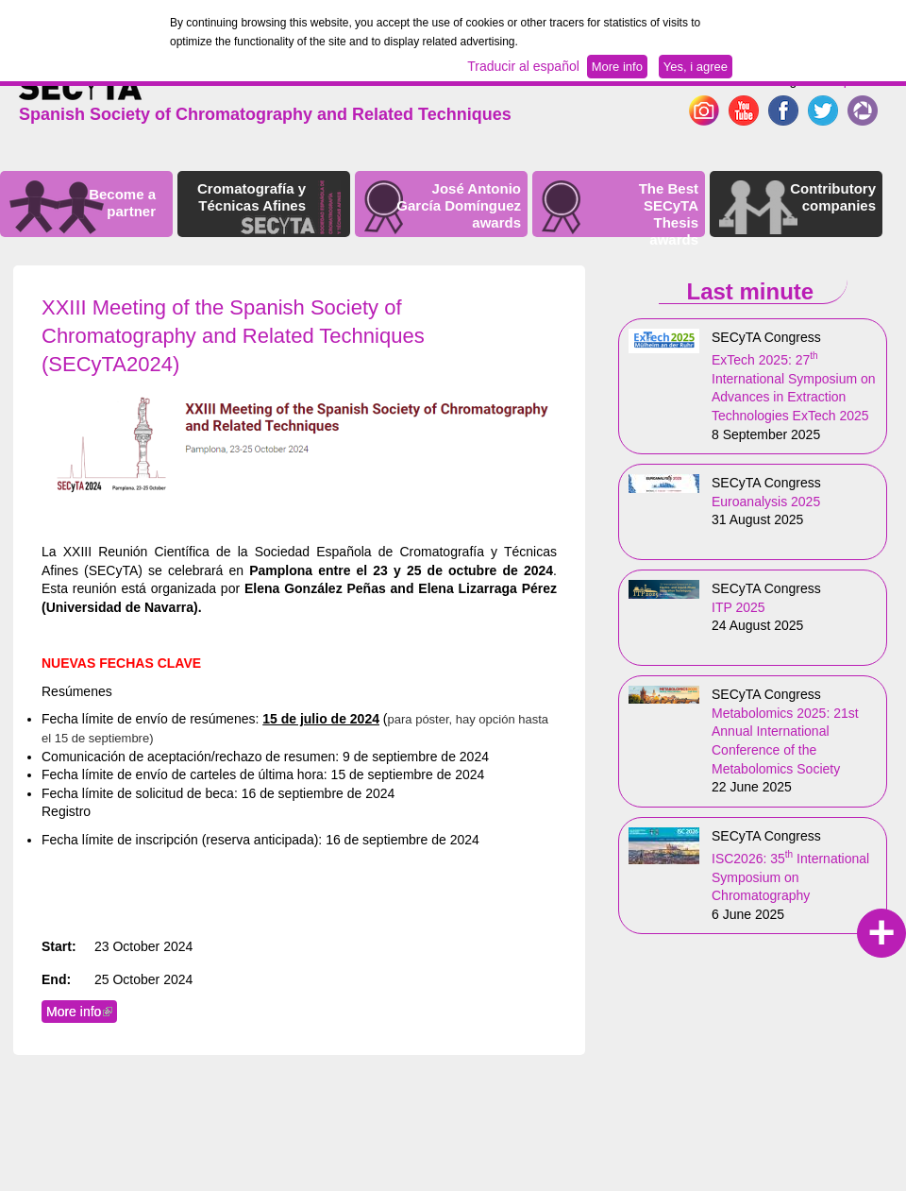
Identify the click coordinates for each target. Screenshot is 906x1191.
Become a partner (122, 202)
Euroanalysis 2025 (766, 501)
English (794, 80)
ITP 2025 (738, 607)
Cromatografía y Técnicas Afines (251, 196)
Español (852, 80)
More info (81, 1011)
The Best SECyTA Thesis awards (668, 213)
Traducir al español (523, 66)
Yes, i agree (695, 67)
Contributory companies (833, 196)
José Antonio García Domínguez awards (458, 205)
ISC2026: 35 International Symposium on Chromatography (790, 877)
